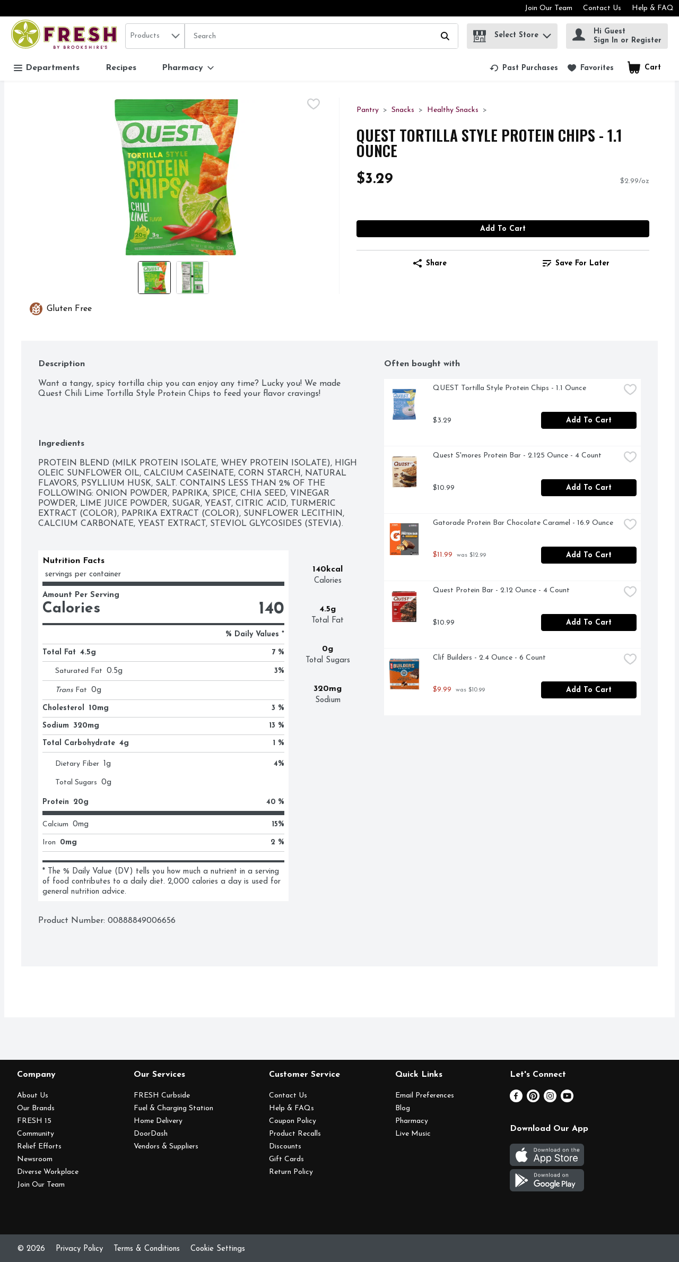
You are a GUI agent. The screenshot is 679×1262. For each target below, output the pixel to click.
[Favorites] (591, 68)
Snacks (402, 110)
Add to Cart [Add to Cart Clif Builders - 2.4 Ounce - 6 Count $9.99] (589, 690)
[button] (547, 33)
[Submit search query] (445, 36)
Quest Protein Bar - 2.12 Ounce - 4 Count (501, 590)
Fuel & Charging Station (173, 1108)
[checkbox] (313, 106)
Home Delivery (158, 1121)
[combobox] (155, 36)
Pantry (367, 110)
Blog (402, 1108)
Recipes (121, 68)
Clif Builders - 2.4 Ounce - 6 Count (489, 658)
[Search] (321, 36)
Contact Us (602, 8)
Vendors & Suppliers (166, 1147)
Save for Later (576, 263)
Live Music (413, 1134)
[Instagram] (550, 1100)
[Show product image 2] (192, 277)
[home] (66, 36)
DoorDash (151, 1134)
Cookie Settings (217, 1249)
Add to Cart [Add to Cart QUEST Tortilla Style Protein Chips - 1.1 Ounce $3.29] (503, 229)
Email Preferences (424, 1096)
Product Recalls (295, 1134)
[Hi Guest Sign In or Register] (617, 36)
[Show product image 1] (154, 277)
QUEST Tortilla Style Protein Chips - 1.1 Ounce (509, 388)
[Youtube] (567, 1100)
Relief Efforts (39, 1147)
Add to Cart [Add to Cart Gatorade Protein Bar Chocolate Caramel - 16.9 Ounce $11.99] (589, 555)
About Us (32, 1096)
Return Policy (291, 1172)
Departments (47, 68)
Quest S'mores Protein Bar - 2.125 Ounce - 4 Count (517, 456)
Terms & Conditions (147, 1249)
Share (430, 263)
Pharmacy (411, 1121)
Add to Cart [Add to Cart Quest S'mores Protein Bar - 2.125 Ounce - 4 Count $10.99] (589, 488)
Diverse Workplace (48, 1172)
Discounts (285, 1147)
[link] (524, 68)
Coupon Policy (292, 1121)
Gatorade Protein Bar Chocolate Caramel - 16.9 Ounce (523, 523)
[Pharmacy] (188, 68)
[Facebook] (516, 1100)
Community (35, 1134)
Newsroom (35, 1159)
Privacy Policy (79, 1249)
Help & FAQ (653, 8)
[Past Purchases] (524, 68)
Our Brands (36, 1108)
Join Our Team (548, 8)
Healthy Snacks (452, 110)
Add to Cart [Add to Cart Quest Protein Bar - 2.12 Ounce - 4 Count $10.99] (589, 623)
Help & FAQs (291, 1108)
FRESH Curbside (162, 1096)
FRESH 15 (34, 1121)
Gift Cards (286, 1159)
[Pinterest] (533, 1100)
